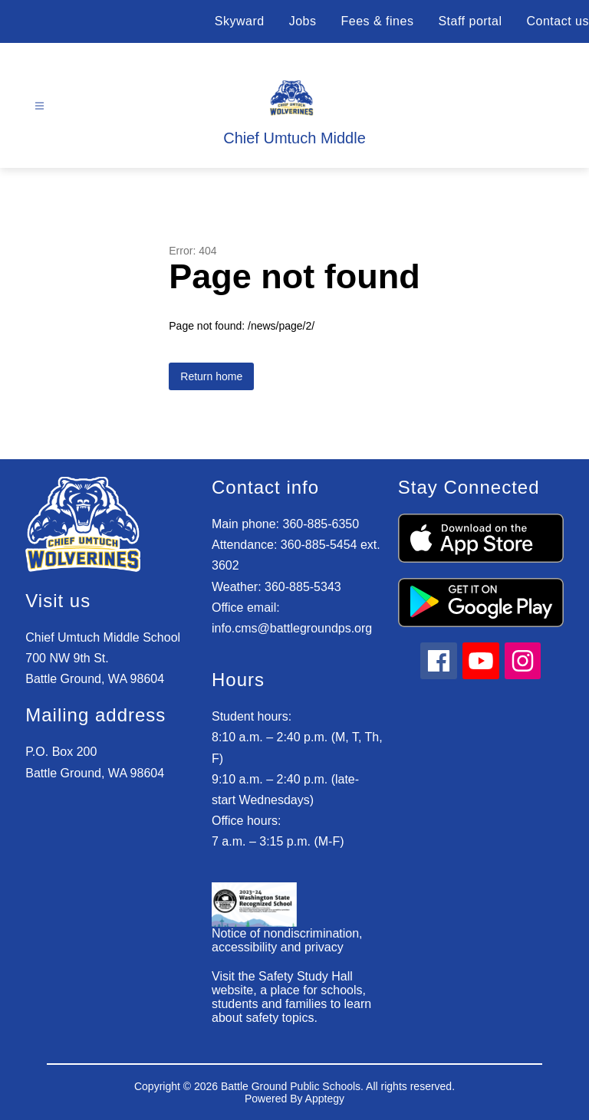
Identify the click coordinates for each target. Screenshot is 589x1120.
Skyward (240, 21)
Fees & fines (377, 21)
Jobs (303, 21)
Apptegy (324, 1098)
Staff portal (470, 21)
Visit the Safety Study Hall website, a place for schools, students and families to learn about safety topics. (291, 997)
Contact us (558, 21)
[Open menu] (39, 106)
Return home (211, 376)
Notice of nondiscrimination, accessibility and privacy (287, 940)
